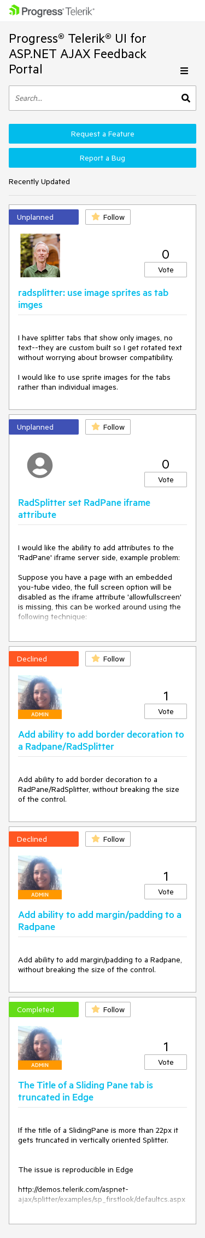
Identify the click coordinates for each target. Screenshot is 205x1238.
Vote (166, 270)
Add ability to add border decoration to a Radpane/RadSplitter (101, 740)
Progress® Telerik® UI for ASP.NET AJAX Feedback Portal (78, 53)
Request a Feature (102, 134)
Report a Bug (102, 158)
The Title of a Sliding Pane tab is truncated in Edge (85, 1091)
